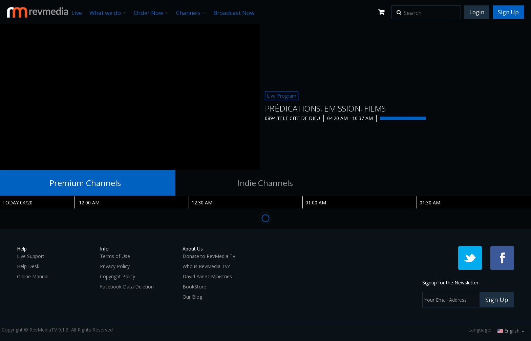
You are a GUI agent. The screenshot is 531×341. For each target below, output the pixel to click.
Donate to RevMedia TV (209, 256)
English (510, 330)
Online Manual (32, 276)
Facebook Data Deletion (127, 286)
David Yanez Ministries (207, 276)
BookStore (194, 286)
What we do (107, 13)
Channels (191, 13)
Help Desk (28, 266)
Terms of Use (115, 256)
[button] (399, 10)
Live (76, 13)
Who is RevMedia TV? (206, 266)
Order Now (151, 13)
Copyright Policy (117, 276)
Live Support (30, 256)
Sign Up (508, 12)
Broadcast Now (233, 13)
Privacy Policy (115, 266)
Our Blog (192, 297)
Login (476, 12)
